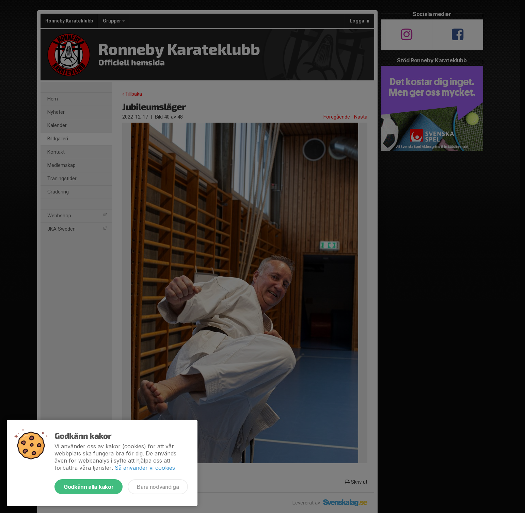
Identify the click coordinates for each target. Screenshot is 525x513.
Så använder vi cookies (145, 467)
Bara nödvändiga (158, 486)
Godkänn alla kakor (88, 486)
